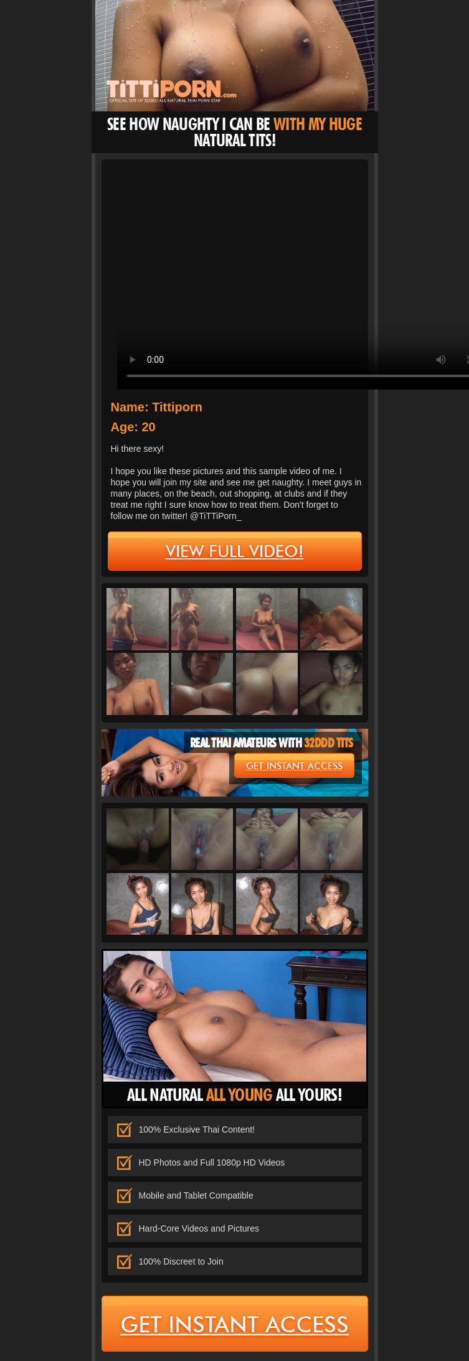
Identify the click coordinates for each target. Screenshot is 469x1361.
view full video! (235, 551)
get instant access (294, 766)
